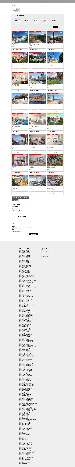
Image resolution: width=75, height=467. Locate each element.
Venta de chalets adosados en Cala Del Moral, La (26, 314)
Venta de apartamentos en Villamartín (24, 298)
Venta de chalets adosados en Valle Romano (25, 399)
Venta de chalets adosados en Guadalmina (25, 293)
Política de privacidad (17, 213)
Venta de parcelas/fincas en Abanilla (24, 382)
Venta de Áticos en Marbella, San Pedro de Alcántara (26, 385)
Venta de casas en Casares (23, 277)
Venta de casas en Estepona (23, 264)
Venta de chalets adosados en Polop (24, 322)
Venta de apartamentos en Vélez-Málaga (25, 394)
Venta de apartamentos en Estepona (24, 254)
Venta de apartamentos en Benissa (24, 426)
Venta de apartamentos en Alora (23, 368)
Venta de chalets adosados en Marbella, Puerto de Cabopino (27, 381)
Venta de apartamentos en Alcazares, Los (25, 320)
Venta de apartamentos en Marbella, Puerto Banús (26, 259)
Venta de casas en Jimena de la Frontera (25, 422)
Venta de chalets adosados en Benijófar (24, 336)
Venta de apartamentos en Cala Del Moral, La (25, 283)
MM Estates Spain (44, 248)
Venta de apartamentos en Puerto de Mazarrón (25, 447)
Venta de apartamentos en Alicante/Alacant (25, 265)
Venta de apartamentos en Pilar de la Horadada (25, 334)
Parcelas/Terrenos (43, 1)
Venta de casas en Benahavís (23, 319)
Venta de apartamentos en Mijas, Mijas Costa (25, 305)
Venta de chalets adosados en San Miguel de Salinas (26, 307)
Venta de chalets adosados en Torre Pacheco (25, 400)
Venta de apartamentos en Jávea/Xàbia (24, 414)
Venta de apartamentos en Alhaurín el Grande (25, 444)
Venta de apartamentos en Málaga (24, 260)
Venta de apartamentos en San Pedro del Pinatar (26, 416)
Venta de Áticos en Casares (23, 406)
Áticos (24, 1)
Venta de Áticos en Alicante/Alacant (24, 417)
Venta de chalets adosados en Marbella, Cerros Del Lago (27, 408)
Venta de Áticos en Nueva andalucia (24, 308)
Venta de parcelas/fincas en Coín (23, 301)
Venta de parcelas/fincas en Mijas (24, 295)
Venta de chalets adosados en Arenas (24, 379)
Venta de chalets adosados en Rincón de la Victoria (26, 456)
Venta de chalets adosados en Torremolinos (25, 386)
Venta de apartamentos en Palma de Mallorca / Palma (26, 384)
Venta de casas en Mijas (22, 332)
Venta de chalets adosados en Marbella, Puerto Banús (26, 275)
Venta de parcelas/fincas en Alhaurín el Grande (25, 353)
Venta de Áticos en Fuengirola (23, 263)
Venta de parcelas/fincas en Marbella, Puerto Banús (26, 367)
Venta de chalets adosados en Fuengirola (25, 380)
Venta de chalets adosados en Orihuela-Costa (25, 284)
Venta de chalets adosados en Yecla (24, 337)
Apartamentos (19, 1)
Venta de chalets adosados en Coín (24, 323)
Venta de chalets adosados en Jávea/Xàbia (25, 266)
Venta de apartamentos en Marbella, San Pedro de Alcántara (27, 280)
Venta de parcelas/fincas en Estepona (24, 286)
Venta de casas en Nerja (22, 461)
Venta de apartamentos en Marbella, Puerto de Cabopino (27, 347)
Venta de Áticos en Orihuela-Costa (24, 431)
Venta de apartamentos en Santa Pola (24, 415)
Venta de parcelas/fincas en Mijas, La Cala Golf (25, 359)
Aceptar (16, 213)
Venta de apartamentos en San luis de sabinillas (26, 348)
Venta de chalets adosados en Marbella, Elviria (25, 294)
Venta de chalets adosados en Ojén (24, 411)
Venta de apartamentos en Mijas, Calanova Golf (25, 445)
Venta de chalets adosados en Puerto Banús (25, 437)
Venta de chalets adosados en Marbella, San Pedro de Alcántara (28, 287)
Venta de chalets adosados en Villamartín (25, 290)
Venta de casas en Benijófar (23, 458)
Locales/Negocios (50, 1)
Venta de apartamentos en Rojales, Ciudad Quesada (26, 442)
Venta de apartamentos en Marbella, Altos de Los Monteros (27, 356)
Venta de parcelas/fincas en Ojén (24, 327)
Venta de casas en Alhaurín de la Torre (24, 372)
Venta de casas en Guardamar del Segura (25, 421)
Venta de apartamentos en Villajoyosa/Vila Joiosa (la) (26, 304)
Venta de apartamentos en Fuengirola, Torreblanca (26, 355)
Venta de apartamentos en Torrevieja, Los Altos (26, 383)
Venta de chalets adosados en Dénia (24, 339)
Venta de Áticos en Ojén (22, 433)
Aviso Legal (43, 254)
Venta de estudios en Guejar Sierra (24, 338)
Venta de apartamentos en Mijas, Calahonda (25, 292)
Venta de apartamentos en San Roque (24, 393)
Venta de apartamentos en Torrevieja (24, 253)
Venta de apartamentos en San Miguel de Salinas (26, 345)
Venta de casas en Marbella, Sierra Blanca (25, 423)
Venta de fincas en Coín (22, 311)
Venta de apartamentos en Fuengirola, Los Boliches (26, 369)
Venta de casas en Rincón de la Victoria (24, 462)
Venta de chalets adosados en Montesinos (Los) (26, 398)
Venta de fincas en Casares (23, 463)
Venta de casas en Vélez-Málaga (23, 425)
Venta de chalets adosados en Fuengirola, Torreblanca (26, 407)
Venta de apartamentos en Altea (23, 402)
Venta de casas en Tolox (22, 438)
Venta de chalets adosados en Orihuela (24, 350)
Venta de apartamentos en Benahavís (24, 252)
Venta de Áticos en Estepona (23, 273)
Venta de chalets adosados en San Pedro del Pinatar (26, 365)
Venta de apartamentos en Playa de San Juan (25, 354)
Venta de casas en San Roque (23, 460)
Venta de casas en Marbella (23, 267)
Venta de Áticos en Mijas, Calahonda (24, 395)
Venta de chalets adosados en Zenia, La (24, 371)
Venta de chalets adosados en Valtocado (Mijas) (26, 457)
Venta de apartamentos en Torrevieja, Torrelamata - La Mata (27, 346)
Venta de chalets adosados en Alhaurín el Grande (26, 318)
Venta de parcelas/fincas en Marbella (24, 303)
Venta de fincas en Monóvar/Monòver (24, 389)
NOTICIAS (13, 224)
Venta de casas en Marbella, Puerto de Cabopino (26, 388)
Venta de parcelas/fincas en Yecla (24, 291)
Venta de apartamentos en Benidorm (24, 278)
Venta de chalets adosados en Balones (24, 434)
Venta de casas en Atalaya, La (23, 342)
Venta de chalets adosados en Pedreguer (25, 321)
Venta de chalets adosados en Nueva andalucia (25, 258)
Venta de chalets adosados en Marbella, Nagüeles (26, 363)
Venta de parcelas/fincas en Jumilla (24, 360)
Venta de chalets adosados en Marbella (24, 256)
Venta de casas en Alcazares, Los (23, 439)
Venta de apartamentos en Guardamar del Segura (26, 296)
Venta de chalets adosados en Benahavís (25, 255)
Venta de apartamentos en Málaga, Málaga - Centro (26, 276)
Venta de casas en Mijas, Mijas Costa (24, 373)
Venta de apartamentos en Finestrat (24, 330)
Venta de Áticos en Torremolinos (23, 418)
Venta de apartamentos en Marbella (24, 251)
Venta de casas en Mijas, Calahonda (24, 300)
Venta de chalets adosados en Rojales (24, 378)
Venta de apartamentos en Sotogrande (24, 374)
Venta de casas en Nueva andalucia (24, 270)
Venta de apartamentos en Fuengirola (24, 249)
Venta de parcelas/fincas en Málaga (24, 440)
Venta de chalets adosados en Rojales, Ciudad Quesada (27, 282)
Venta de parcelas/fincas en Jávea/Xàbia (25, 329)
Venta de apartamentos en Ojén (23, 281)
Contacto (59, 1)
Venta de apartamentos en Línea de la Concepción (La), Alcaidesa (28, 403)
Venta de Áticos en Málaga (23, 362)
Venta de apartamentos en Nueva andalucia (25, 250)
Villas (31, 1)
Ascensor (54, 23)
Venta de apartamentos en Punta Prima (24, 325)
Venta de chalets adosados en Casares (24, 310)
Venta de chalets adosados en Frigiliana (24, 420)
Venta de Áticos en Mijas (22, 449)
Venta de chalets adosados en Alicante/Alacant (25, 376)
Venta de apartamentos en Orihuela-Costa (25, 317)
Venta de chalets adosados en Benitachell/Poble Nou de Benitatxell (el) (29, 451)
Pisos (15, 1)
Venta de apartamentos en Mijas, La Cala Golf (25, 370)
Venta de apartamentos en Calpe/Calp (24, 271)
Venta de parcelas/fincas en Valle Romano (25, 392)
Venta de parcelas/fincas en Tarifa (24, 401)
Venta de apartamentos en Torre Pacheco (25, 448)
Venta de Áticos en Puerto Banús (23, 349)
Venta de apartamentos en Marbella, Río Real (25, 430)
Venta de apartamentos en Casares (24, 279)
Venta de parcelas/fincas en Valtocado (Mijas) (25, 412)
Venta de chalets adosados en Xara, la (24, 455)
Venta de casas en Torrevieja (23, 358)
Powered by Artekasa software (59, 260)
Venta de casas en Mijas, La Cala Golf (24, 424)
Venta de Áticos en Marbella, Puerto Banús (25, 335)
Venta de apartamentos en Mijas (23, 289)
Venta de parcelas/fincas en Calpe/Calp (24, 316)
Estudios (27, 1)
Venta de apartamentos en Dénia (23, 413)
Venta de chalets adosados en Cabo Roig (25, 397)
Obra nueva (37, 1)
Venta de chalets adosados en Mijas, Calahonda (26, 341)
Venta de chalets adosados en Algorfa (24, 309)
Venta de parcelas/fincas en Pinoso (24, 268)
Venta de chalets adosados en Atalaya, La (25, 351)
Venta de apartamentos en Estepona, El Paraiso (25, 375)
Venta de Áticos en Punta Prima (23, 432)
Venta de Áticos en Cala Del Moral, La (24, 405)
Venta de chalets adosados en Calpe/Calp (25, 261)
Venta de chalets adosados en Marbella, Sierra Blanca (26, 436)
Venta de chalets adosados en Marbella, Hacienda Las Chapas (27, 409)
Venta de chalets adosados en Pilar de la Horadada (26, 340)
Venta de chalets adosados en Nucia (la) (24, 331)
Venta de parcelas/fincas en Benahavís (24, 272)
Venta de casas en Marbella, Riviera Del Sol (25, 324)
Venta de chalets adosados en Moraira (24, 313)
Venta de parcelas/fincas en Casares (24, 391)
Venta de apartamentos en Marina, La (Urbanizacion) (26, 441)
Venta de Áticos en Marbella (23, 306)
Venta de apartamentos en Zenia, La (24, 443)
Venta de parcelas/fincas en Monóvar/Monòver (25, 288)
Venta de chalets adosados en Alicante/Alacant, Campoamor (27, 419)
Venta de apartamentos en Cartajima (24, 429)
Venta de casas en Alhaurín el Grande (24, 366)
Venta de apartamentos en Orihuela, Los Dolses (26, 427)
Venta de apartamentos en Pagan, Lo (24, 446)
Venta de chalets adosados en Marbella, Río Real (26, 410)
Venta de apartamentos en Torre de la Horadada (26, 428)
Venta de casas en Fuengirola (23, 352)
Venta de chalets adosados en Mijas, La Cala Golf (26, 315)
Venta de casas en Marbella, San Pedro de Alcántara (26, 328)
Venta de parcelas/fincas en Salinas (24, 390)
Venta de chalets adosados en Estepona (25, 257)
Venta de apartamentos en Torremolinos (25, 274)
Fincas (34, 1)
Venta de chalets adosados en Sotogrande (25, 269)
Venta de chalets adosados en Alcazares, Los (25, 364)
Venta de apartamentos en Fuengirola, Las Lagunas (26, 312)
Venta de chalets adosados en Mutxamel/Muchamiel (26, 452)
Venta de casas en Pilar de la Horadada (24, 459)
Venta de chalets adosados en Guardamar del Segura (26, 435)
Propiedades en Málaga (24, 248)
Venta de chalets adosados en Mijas (24, 262)
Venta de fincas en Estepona (23, 343)
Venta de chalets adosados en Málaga (24, 285)
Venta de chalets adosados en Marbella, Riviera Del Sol (27, 357)
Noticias (55, 1)
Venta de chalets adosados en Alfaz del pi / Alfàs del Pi (27, 450)
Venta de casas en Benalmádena (23, 302)
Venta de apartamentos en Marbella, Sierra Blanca (26, 404)
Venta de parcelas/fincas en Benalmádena (25, 333)
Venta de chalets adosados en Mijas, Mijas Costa (26, 299)
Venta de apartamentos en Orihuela (24, 344)
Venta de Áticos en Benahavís (23, 326)
